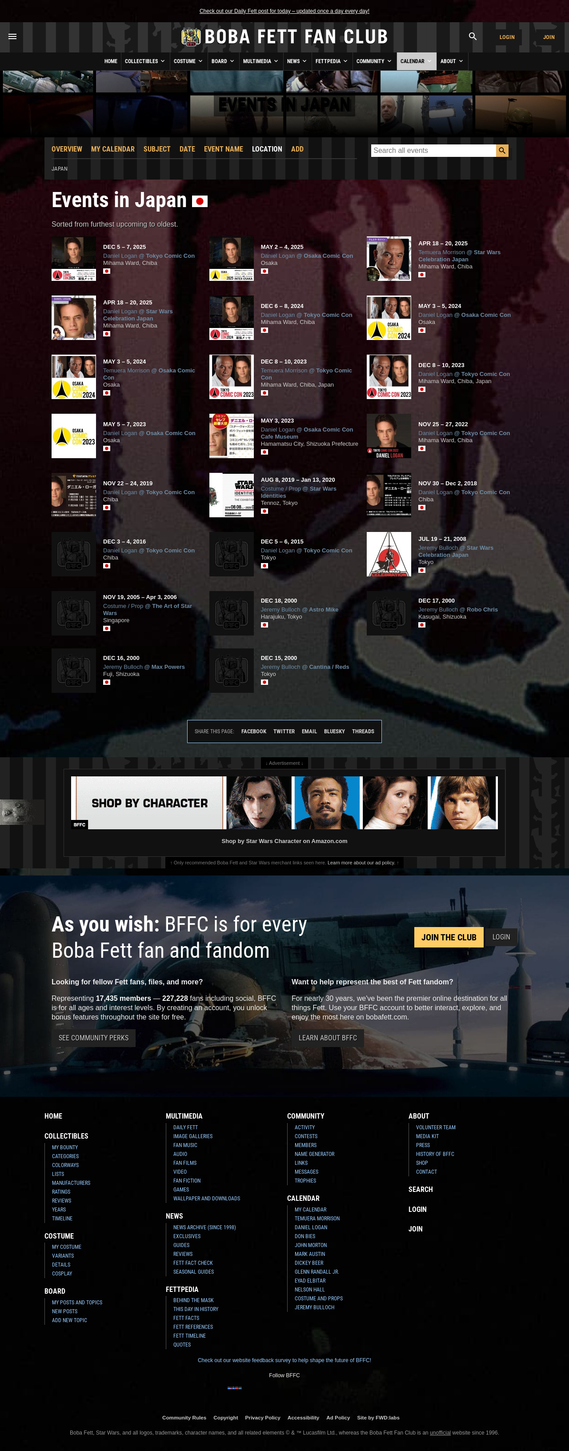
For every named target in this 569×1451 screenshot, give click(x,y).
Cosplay (62, 1274)
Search (421, 1189)
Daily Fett (185, 1127)
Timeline (62, 1218)
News (297, 60)
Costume (189, 60)
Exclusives (186, 1236)
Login (507, 37)
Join (549, 37)
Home (110, 61)
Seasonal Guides (193, 1272)
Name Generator (314, 1154)
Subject (157, 149)
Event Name (223, 149)
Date (187, 149)
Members (306, 1145)
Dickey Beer (309, 1263)
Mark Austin (310, 1254)
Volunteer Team (436, 1127)
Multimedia (261, 60)
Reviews (61, 1201)
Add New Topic (69, 1320)
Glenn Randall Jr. (317, 1272)
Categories (65, 1156)
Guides (181, 1245)
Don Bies (305, 1236)
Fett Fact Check (193, 1263)
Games (181, 1190)
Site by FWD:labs (378, 1417)
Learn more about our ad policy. (361, 862)
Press (423, 1145)
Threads (363, 731)
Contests (306, 1136)
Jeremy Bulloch (314, 1307)
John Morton (311, 1245)
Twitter (284, 731)
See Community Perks (93, 1038)
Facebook (253, 731)
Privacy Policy (262, 1417)
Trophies (305, 1181)
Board (224, 60)
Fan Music (185, 1145)
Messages (306, 1172)
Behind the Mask (193, 1300)
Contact (426, 1172)
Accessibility (303, 1417)
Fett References (193, 1327)
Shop (422, 1163)
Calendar (417, 60)
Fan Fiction (186, 1181)
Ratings (61, 1192)
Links (301, 1163)
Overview (67, 149)
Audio (180, 1154)
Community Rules (184, 1417)
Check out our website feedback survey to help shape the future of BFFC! (284, 1360)
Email (309, 731)
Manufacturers (71, 1183)
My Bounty (65, 1147)
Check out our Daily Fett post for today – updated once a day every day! (284, 11)
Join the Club (449, 937)
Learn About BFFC (328, 1038)
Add (297, 149)
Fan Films (184, 1163)
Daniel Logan (311, 1227)
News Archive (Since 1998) (204, 1227)
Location (267, 149)
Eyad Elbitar (310, 1281)
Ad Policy (338, 1417)
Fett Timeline (189, 1336)
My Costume (66, 1247)
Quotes (182, 1345)
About (453, 60)
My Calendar (113, 149)
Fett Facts (186, 1318)
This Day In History (195, 1309)
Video (180, 1172)
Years (59, 1210)
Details (61, 1265)
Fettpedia (332, 60)
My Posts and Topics (77, 1302)
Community (375, 60)
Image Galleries (192, 1136)
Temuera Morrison (317, 1218)
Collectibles (145, 60)
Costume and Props (319, 1298)
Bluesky (334, 731)
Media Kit (427, 1136)
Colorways (65, 1165)
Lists (58, 1174)
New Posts (64, 1311)
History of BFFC (435, 1154)
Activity (305, 1127)
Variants (63, 1256)
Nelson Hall (310, 1290)
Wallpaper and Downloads (206, 1198)
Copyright (225, 1417)
